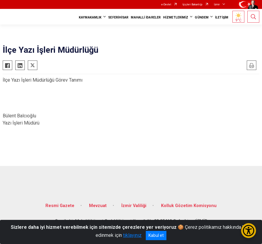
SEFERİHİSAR (118, 17)
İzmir (217, 4)
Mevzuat (98, 205)
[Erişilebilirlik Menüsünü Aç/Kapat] (248, 230)
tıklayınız (132, 235)
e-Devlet (166, 4)
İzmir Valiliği (133, 205)
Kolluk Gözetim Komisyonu (189, 205)
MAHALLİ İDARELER (146, 17)
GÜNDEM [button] (202, 17)
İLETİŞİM (221, 17)
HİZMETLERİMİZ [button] (175, 17)
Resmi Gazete (59, 205)
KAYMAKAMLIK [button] (90, 17)
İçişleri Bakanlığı (193, 4)
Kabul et (156, 235)
